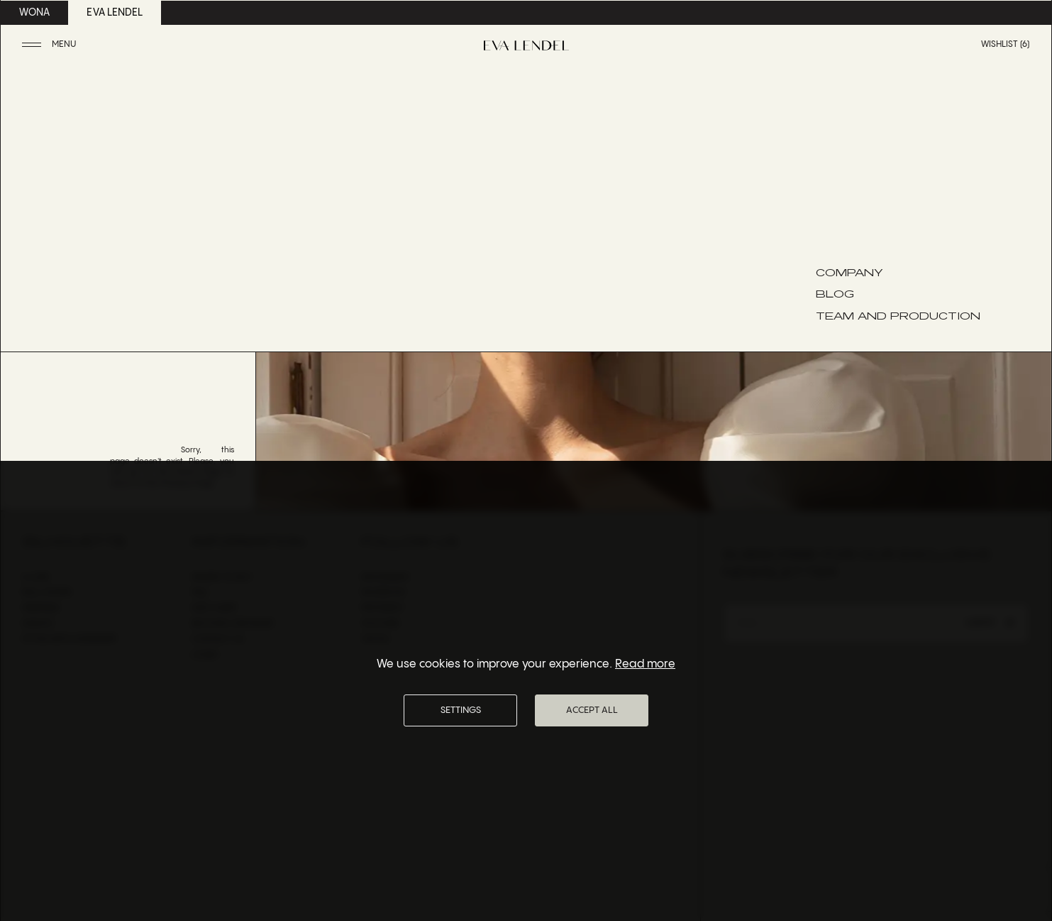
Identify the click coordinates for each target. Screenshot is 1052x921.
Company (849, 272)
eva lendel (115, 13)
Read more (645, 664)
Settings (461, 710)
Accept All (592, 710)
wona (34, 13)
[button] (50, 45)
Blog (835, 293)
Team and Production (898, 315)
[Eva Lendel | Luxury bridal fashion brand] (526, 45)
